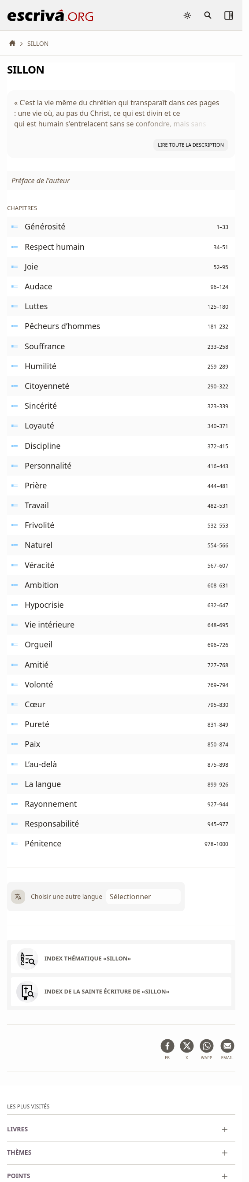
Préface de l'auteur (40, 180)
